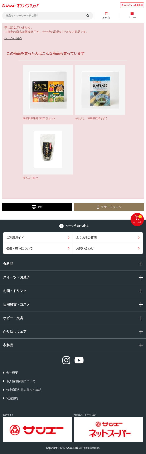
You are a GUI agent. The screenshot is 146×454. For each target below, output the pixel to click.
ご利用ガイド (15, 237)
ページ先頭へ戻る (77, 226)
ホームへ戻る (13, 38)
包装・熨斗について (19, 248)
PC (37, 207)
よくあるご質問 (86, 237)
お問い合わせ (85, 248)
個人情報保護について (20, 381)
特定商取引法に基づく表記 (23, 389)
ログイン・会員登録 (132, 5)
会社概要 (12, 372)
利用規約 (12, 398)
